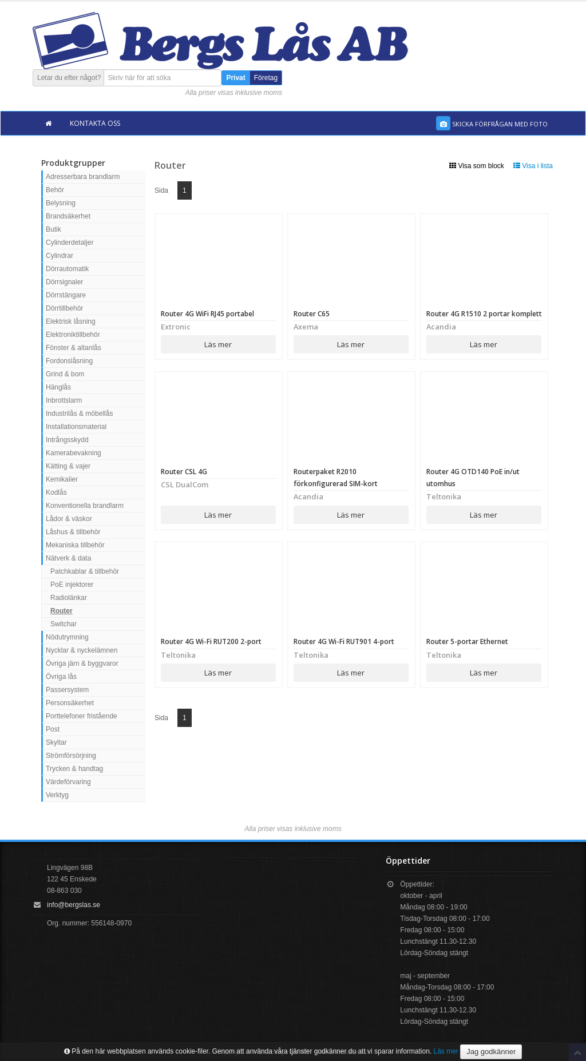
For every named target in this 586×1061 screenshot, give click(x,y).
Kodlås (56, 492)
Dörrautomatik (67, 269)
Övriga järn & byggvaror (82, 663)
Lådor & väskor (69, 519)
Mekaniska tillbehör (75, 545)
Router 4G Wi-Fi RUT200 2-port (212, 641)
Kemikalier (62, 479)
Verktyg (57, 795)
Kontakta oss (95, 123)
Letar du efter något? (69, 78)
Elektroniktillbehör (73, 335)
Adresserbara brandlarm (83, 177)
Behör (55, 190)
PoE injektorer (71, 585)
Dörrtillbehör (64, 308)
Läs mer (218, 344)
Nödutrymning (67, 637)
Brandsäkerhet (68, 216)
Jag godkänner (491, 1051)
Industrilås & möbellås (79, 414)
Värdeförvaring (68, 782)
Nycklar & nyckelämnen (81, 650)
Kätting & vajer (68, 466)
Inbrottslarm (64, 400)
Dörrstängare (66, 295)
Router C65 (312, 314)
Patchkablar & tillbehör (84, 571)
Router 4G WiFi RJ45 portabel (207, 314)
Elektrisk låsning (71, 321)
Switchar (63, 624)
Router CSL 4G (184, 471)
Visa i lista (533, 166)
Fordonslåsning (69, 361)
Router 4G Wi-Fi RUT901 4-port (345, 641)
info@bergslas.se (73, 905)
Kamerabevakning (73, 453)
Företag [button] (266, 78)
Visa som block (476, 166)
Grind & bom (65, 374)
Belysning (61, 203)
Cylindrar (59, 256)
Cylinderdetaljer (69, 243)
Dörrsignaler (64, 282)
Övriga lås (61, 677)
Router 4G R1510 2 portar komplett (484, 314)
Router (61, 611)
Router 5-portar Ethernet (467, 641)
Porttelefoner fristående (81, 716)
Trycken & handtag (74, 769)
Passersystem (67, 690)
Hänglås (58, 387)
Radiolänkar (68, 598)
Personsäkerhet (70, 703)
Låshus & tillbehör (73, 532)
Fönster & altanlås (73, 348)
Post (53, 729)
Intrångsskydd (67, 440)
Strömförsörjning (71, 756)
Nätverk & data (68, 558)
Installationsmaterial (76, 427)
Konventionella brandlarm (85, 506)
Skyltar (56, 742)
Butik (53, 229)
